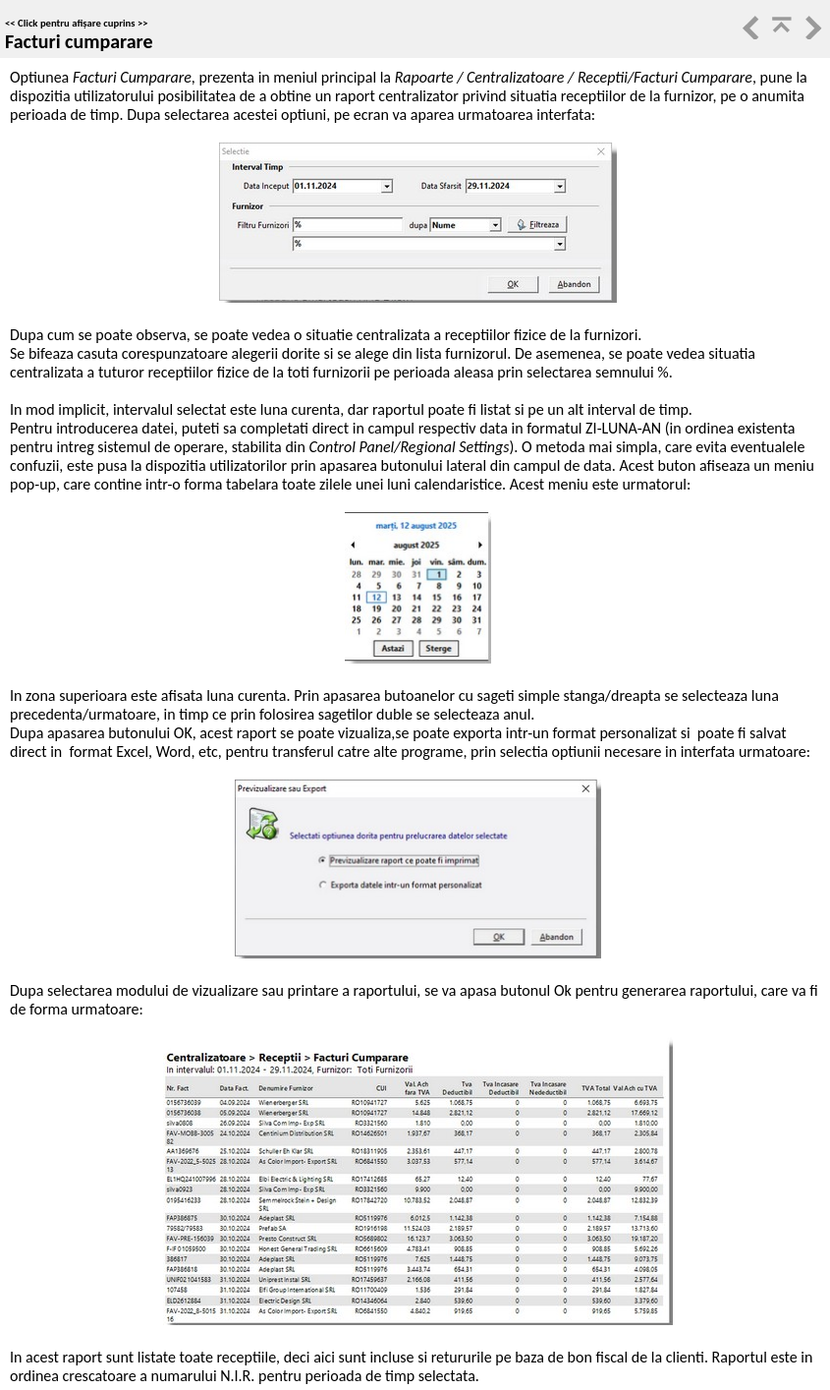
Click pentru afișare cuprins (77, 23)
